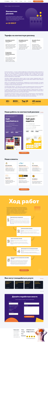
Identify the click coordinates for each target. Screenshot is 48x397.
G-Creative (7, 1)
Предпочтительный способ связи (13, 305)
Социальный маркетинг (16, 334)
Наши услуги (16, 329)
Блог (25, 1)
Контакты (29, 1)
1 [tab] (42, 291)
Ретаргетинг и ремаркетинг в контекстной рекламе (10, 53)
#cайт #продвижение (35, 166)
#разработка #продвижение (23, 166)
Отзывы (21, 1)
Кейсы (12, 1)
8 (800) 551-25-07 (30, 329)
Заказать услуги (24, 189)
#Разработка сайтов (11, 116)
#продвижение (21, 179)
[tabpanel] (9, 284)
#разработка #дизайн (9, 166)
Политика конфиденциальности (30, 338)
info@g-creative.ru (30, 331)
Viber (11, 310)
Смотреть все (24, 152)
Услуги (16, 1)
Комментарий (26, 305)
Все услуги (41, 278)
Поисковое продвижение (16, 331)
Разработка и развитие (16, 335)
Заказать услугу (29, 316)
